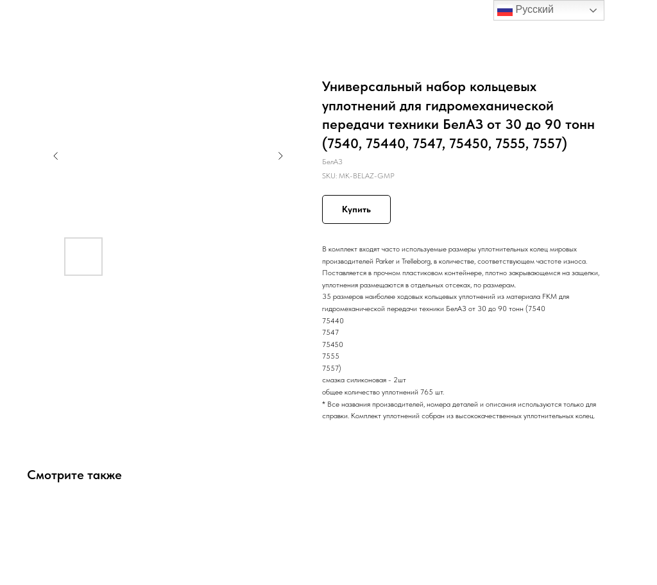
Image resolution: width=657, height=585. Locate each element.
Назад (33, 18)
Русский (525, 10)
